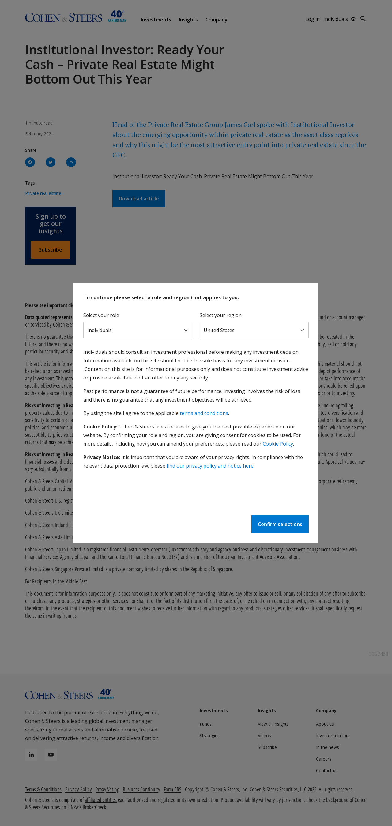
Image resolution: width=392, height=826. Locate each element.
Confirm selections (280, 524)
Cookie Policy (278, 443)
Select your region (221, 315)
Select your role (101, 315)
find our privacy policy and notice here (210, 465)
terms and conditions (204, 413)
